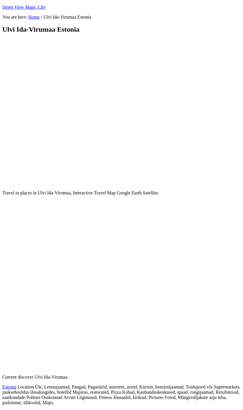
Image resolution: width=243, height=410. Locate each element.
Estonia (9, 386)
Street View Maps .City (24, 7)
